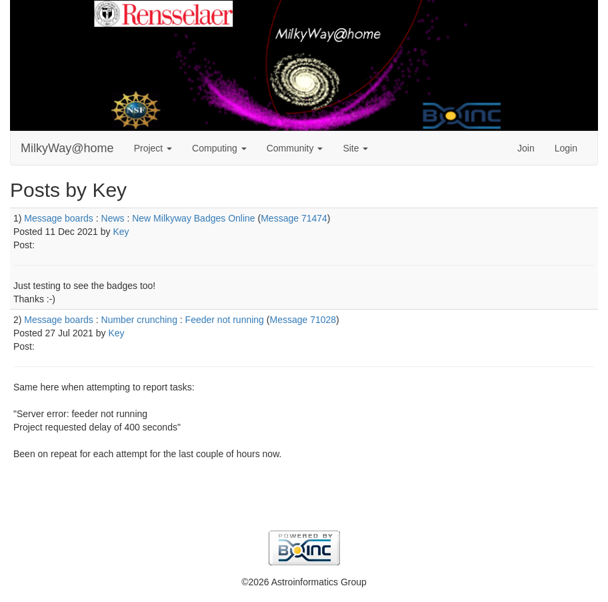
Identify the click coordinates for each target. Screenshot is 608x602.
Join (526, 148)
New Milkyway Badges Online (193, 218)
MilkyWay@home (67, 148)
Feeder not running (224, 319)
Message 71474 (294, 218)
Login (566, 148)
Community (295, 148)
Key (121, 231)
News (113, 218)
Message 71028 (302, 319)
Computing (219, 148)
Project (153, 148)
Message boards (58, 218)
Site (355, 148)
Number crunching (139, 319)
